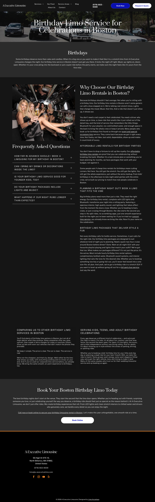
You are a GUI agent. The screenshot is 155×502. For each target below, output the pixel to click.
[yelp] (48, 477)
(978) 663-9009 (41, 468)
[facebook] (33, 477)
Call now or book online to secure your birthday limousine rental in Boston (50, 413)
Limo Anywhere (93, 499)
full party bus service (130, 267)
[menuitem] (39, 4)
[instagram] (38, 477)
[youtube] (43, 477)
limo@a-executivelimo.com (41, 472)
